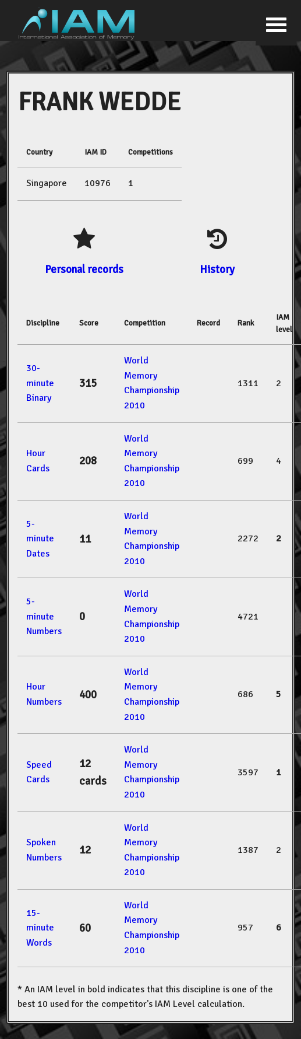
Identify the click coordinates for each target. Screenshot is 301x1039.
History (217, 269)
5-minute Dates (40, 538)
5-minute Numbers (44, 616)
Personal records (84, 269)
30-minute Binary (40, 383)
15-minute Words (40, 928)
